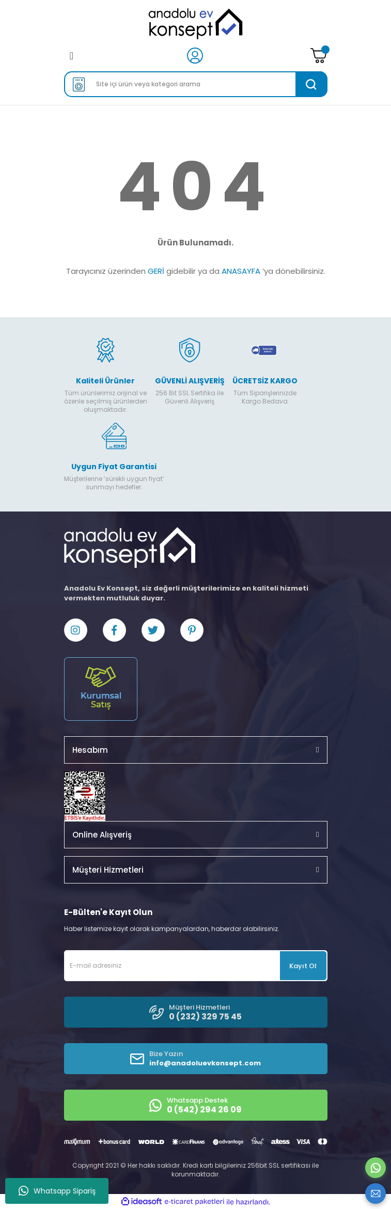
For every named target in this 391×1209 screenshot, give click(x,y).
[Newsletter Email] (195, 965)
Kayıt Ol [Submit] (303, 966)
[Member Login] (195, 55)
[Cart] (318, 55)
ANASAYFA (241, 271)
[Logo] (195, 24)
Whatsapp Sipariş (57, 1191)
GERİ (156, 271)
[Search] (195, 84)
